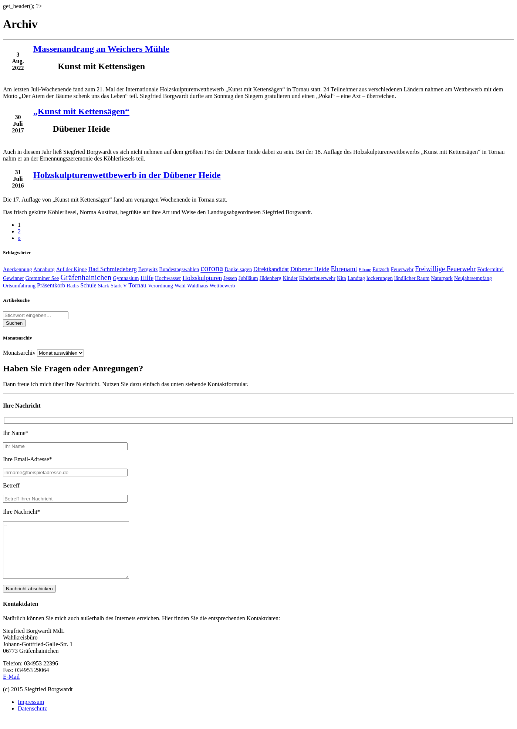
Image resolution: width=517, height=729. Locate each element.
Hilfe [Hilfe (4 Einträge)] (146, 277)
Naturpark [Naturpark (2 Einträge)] (442, 278)
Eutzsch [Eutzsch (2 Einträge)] (380, 269)
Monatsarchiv (19, 353)
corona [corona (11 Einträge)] (211, 268)
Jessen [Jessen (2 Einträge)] (230, 278)
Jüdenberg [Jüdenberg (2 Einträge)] (270, 278)
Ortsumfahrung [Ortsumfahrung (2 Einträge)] (19, 285)
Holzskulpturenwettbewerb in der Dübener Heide (127, 175)
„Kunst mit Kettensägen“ (81, 111)
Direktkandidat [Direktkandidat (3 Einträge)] (271, 269)
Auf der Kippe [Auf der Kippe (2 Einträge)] (71, 269)
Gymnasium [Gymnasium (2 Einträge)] (126, 278)
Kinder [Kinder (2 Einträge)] (290, 278)
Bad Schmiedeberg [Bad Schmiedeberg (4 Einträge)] (112, 269)
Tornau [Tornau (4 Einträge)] (137, 285)
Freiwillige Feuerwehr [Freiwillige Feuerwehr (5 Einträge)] (445, 269)
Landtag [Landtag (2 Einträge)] (356, 278)
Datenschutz (32, 719)
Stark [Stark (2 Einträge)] (103, 285)
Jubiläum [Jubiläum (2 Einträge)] (248, 278)
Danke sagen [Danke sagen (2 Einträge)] (238, 269)
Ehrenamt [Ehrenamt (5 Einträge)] (344, 269)
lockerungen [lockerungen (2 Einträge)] (379, 278)
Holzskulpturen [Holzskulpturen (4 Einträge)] (202, 277)
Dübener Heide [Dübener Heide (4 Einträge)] (309, 269)
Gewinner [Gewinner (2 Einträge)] (13, 278)
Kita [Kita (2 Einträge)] (341, 278)
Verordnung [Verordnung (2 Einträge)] (160, 285)
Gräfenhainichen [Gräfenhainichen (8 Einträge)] (85, 277)
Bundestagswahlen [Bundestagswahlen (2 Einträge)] (179, 269)
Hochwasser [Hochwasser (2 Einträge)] (168, 278)
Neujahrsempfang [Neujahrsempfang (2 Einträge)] (473, 278)
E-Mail (11, 688)
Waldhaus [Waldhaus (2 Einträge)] (197, 285)
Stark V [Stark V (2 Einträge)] (119, 285)
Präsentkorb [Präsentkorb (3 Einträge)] (51, 285)
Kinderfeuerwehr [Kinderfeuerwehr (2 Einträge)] (317, 278)
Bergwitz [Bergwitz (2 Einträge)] (148, 269)
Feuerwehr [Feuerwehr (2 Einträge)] (402, 269)
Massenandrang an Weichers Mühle (101, 49)
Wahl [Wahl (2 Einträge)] (180, 285)
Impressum (31, 713)
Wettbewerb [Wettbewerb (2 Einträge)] (222, 285)
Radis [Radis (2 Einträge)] (73, 285)
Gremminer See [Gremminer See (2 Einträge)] (42, 278)
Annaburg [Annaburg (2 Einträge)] (43, 269)
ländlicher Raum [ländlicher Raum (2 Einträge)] (412, 278)
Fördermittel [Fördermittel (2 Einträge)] (490, 269)
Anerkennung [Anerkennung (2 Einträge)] (17, 269)
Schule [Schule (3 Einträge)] (88, 285)
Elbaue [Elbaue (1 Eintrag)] (365, 269)
